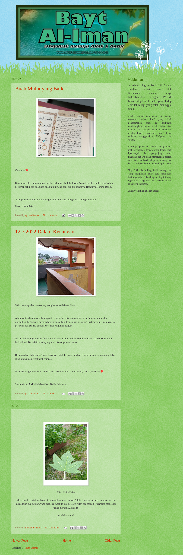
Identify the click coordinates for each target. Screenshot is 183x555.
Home (66, 540)
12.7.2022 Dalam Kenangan (44, 231)
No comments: (50, 215)
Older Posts (113, 540)
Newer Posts (20, 540)
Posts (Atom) (31, 548)
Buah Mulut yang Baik (39, 88)
